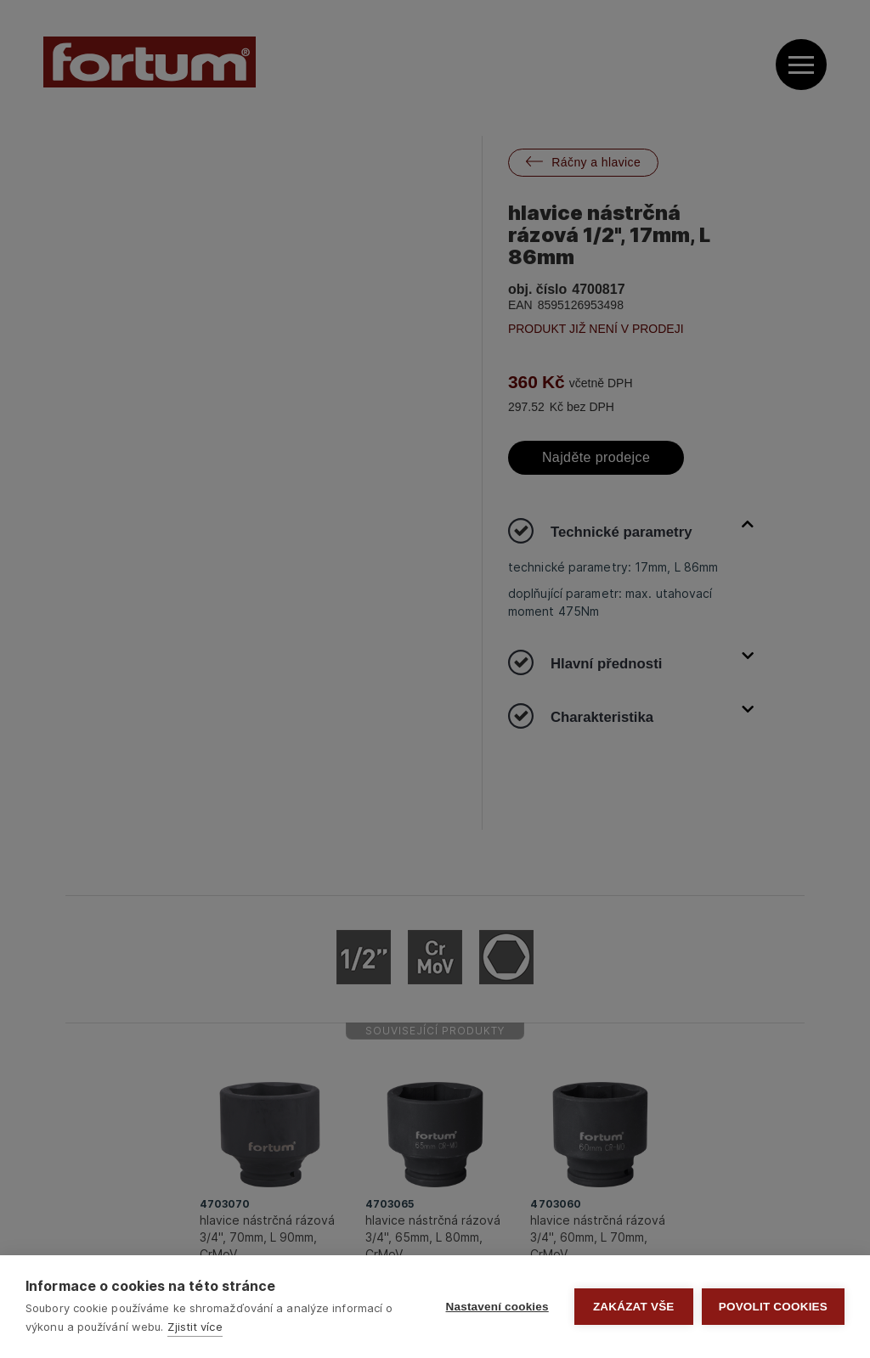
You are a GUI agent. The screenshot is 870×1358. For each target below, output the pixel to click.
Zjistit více (194, 1326)
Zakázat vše (634, 1306)
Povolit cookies (773, 1306)
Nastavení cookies (497, 1306)
